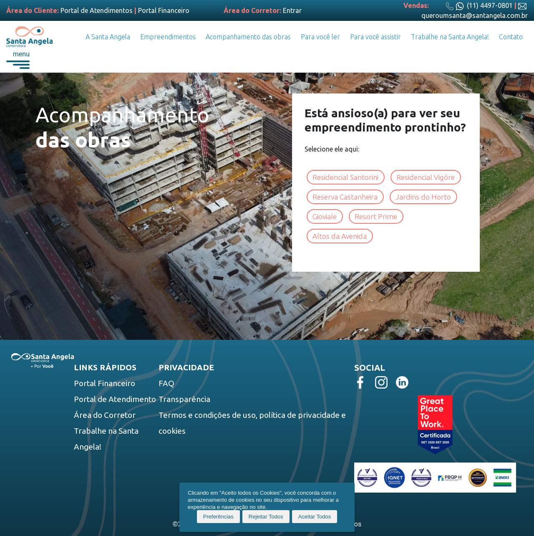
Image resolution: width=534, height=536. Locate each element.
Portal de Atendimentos (96, 10)
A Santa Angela (108, 36)
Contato (511, 36)
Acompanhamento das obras (248, 36)
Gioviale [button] (325, 216)
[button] (18, 59)
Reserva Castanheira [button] (345, 197)
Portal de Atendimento (115, 399)
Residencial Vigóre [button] (426, 177)
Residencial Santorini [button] (346, 177)
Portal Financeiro (163, 10)
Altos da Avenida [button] (340, 236)
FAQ (166, 383)
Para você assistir (375, 36)
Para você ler (320, 36)
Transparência (184, 399)
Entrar (292, 10)
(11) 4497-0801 (479, 5)
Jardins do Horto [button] (423, 197)
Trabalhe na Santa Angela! (450, 36)
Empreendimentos (168, 36)
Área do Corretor (105, 415)
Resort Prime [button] (376, 216)
